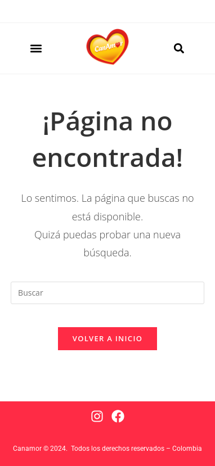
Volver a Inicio (107, 338)
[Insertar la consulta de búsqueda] (107, 293)
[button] (35, 48)
